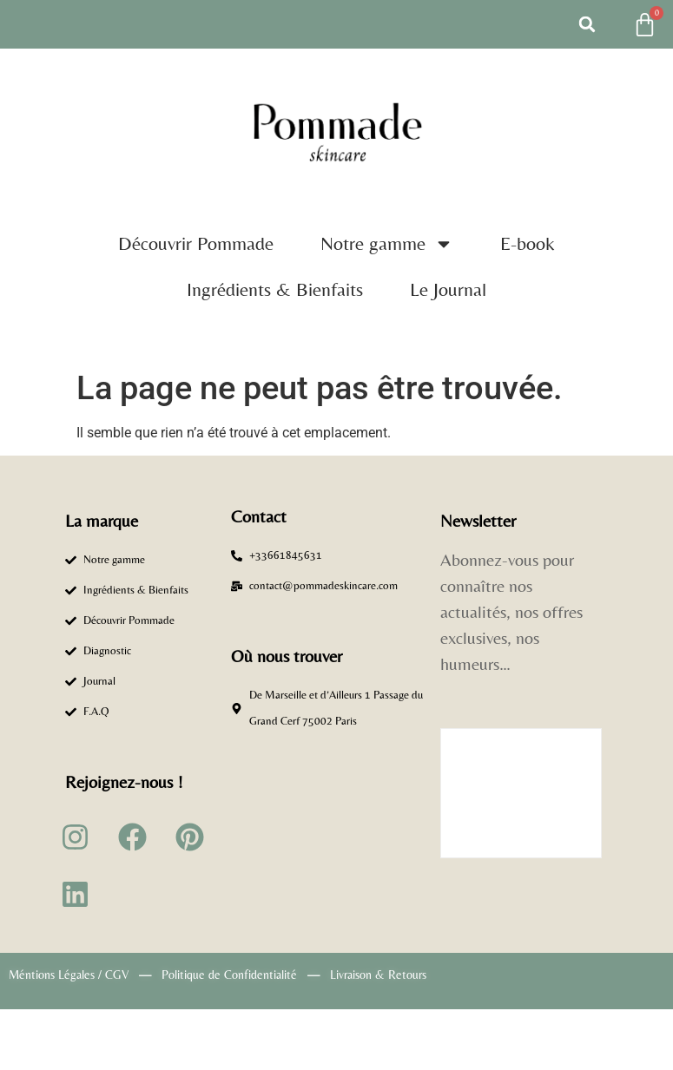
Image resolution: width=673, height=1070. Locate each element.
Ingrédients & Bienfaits (275, 289)
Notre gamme (386, 244)
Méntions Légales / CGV (69, 974)
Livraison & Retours (378, 974)
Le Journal (448, 289)
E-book (527, 243)
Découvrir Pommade (196, 243)
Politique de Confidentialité (229, 974)
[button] (587, 24)
